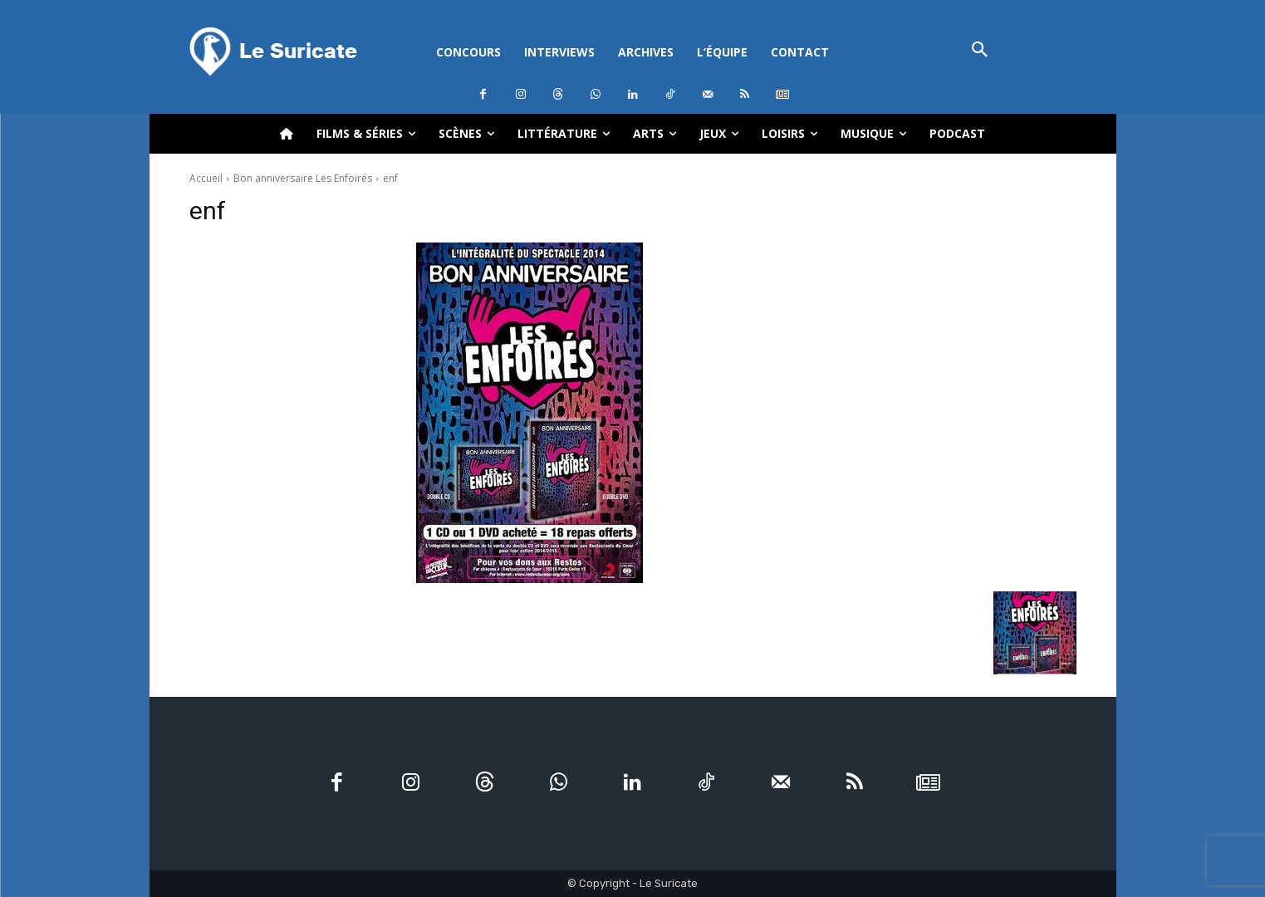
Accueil (206, 178)
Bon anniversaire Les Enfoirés (302, 178)
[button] (980, 51)
